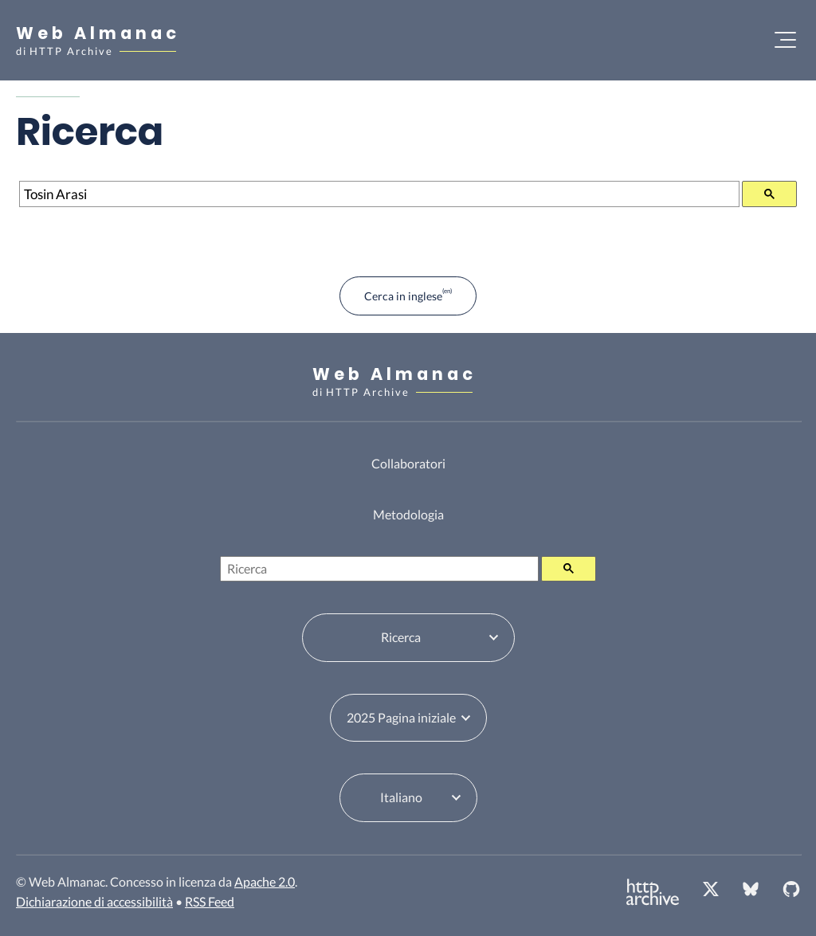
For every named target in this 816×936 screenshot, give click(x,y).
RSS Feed (209, 901)
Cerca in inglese (403, 296)
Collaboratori (408, 463)
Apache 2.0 (264, 881)
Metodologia (408, 514)
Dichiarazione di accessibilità (94, 901)
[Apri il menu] (785, 40)
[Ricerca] (379, 194)
